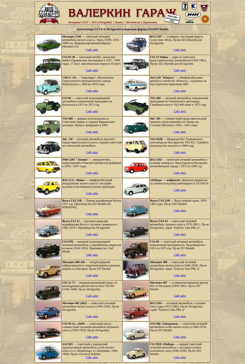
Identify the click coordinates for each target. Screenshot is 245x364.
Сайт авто (92, 49)
